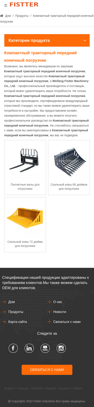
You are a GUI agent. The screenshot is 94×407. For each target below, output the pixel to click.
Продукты (15, 312)
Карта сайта (17, 322)
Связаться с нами (66, 322)
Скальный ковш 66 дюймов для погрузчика (69, 186)
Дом (11, 302)
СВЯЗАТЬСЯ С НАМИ (47, 370)
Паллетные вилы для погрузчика (25, 186)
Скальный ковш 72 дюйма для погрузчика (25, 244)
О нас (57, 302)
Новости (59, 312)
